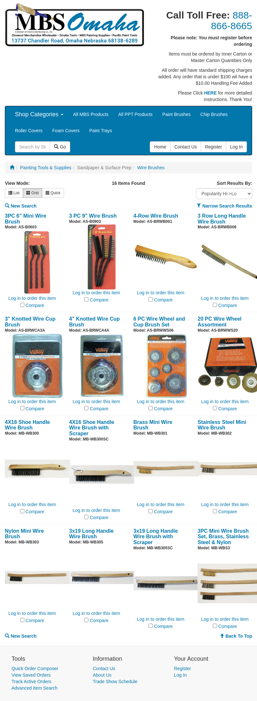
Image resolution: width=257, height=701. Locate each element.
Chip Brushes (214, 114)
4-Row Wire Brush (156, 216)
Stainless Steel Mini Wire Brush (222, 425)
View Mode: (17, 183)
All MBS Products (91, 114)
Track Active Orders (31, 681)
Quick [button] (52, 193)
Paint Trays (100, 130)
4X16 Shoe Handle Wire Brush (27, 425)
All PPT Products (135, 114)
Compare (35, 305)
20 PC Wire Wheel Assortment (219, 321)
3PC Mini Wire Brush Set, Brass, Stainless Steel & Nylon (223, 536)
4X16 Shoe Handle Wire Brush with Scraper (91, 427)
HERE (210, 93)
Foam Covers (66, 130)
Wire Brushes (150, 167)
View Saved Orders (31, 675)
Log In (180, 675)
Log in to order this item (32, 298)
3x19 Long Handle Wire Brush (91, 534)
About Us (102, 675)
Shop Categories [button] (39, 114)
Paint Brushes (176, 114)
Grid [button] (32, 193)
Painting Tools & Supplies (45, 167)
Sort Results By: (234, 183)
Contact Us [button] (185, 146)
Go (60, 146)
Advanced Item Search (35, 688)
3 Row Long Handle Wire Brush (222, 218)
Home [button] (160, 146)
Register (182, 668)
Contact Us (104, 668)
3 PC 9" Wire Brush (93, 216)
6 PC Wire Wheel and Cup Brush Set (159, 321)
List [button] (13, 193)
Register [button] (213, 146)
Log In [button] (236, 146)
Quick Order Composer (35, 668)
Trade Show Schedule (115, 681)
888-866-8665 (231, 20)
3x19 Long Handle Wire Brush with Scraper (156, 536)
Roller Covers (29, 130)
